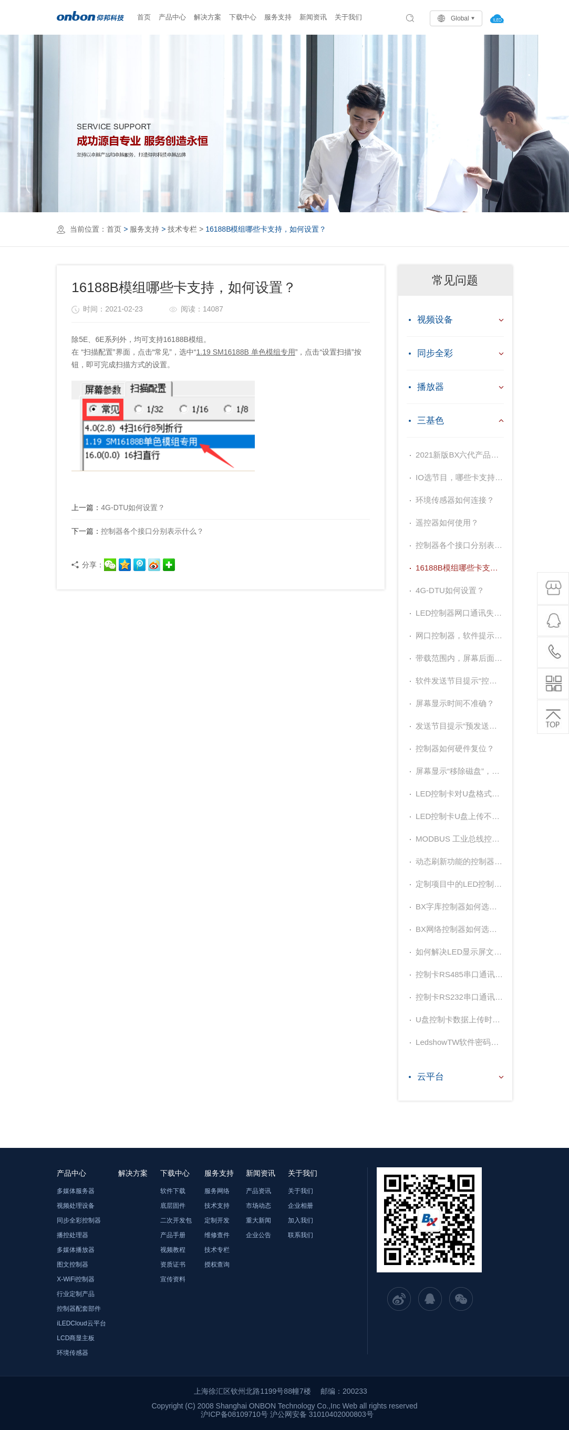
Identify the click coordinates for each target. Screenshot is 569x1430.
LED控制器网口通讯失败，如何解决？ (460, 612)
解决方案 (207, 17)
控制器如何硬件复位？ (455, 748)
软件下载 (172, 1191)
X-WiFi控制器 (76, 1279)
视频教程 (172, 1249)
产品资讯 (258, 1191)
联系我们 (300, 1235)
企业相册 (300, 1205)
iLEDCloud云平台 (81, 1323)
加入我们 (300, 1220)
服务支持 (278, 17)
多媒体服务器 (76, 1191)
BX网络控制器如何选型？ (460, 929)
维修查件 (217, 1235)
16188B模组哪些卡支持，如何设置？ (460, 567)
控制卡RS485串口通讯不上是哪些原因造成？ (460, 974)
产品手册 (172, 1235)
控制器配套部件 (79, 1308)
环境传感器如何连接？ (455, 499)
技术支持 (217, 1205)
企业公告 (258, 1235)
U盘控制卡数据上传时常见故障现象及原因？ (460, 1019)
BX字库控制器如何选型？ (460, 906)
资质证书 (172, 1264)
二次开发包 (176, 1220)
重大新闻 (258, 1220)
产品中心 (172, 17)
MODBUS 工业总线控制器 (460, 838)
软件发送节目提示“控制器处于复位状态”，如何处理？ (460, 680)
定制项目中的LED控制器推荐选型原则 (460, 883)
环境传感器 (72, 1352)
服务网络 (217, 1191)
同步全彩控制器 (79, 1220)
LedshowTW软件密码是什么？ (460, 1042)
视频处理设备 (76, 1205)
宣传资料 (172, 1279)
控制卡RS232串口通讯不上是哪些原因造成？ (460, 996)
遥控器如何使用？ (447, 522)
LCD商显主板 (76, 1338)
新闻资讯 (313, 17)
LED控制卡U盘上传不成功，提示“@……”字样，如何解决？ (460, 816)
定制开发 (217, 1220)
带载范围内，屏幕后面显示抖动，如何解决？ (460, 658)
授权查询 (217, 1264)
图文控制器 (72, 1264)
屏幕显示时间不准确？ (455, 703)
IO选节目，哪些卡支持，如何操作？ (460, 477)
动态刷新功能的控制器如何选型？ (460, 861)
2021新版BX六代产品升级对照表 (460, 454)
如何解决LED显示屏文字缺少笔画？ (460, 951)
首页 (144, 17)
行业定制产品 (76, 1294)
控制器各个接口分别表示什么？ (137, 531)
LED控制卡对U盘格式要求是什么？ (460, 793)
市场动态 (258, 1205)
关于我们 (348, 17)
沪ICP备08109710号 (234, 1414)
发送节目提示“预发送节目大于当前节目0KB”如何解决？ (460, 725)
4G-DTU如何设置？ (118, 507)
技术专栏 (182, 229)
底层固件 (172, 1205)
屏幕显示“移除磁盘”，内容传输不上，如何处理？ (460, 770)
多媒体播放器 (76, 1249)
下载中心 (242, 17)
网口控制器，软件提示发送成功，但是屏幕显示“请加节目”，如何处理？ (460, 635)
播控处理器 (72, 1235)
